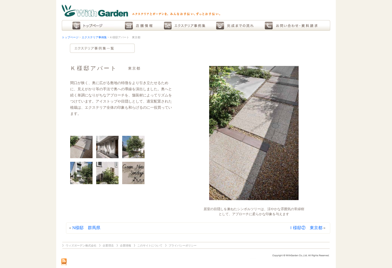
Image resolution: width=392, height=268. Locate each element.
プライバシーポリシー (183, 245)
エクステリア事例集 (94, 37)
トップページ (70, 37)
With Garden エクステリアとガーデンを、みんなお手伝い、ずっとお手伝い (141, 11)
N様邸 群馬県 (86, 228)
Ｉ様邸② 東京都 (305, 228)
